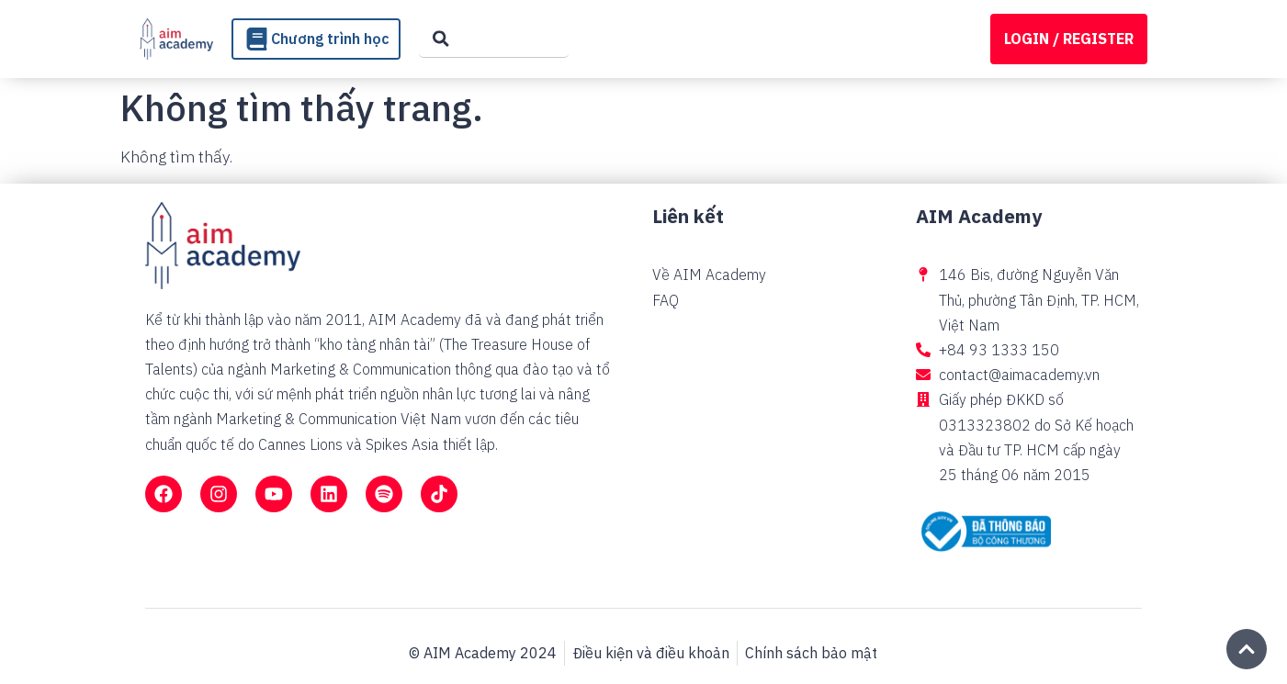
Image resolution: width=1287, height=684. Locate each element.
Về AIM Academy (709, 274)
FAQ (665, 300)
